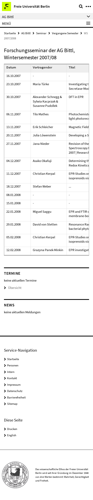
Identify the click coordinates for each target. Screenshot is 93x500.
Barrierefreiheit (16, 397)
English (11, 435)
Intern (10, 372)
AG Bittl (26, 33)
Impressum (14, 384)
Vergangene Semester (65, 33)
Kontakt (12, 378)
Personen (12, 365)
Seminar (41, 33)
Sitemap (12, 404)
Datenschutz (14, 391)
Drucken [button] (12, 429)
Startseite (10, 33)
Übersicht (13, 288)
